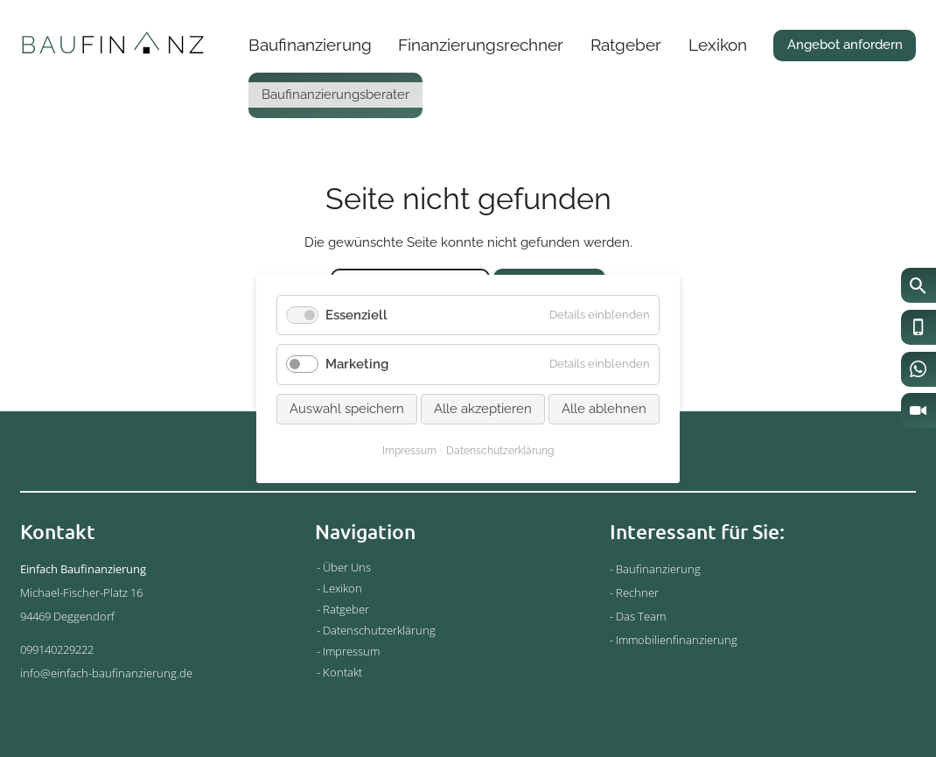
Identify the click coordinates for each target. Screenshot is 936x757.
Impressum (351, 651)
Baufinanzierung (310, 44)
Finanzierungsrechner (480, 44)
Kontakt (342, 672)
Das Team (641, 616)
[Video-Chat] (918, 410)
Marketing (356, 364)
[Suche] (918, 285)
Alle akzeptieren (483, 408)
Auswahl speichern (347, 408)
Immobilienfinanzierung (676, 640)
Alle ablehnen (604, 408)
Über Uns (347, 567)
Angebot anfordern (845, 45)
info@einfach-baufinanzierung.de (106, 673)
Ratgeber (625, 44)
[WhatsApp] (918, 369)
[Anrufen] (918, 327)
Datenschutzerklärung (379, 630)
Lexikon (717, 44)
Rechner (637, 592)
